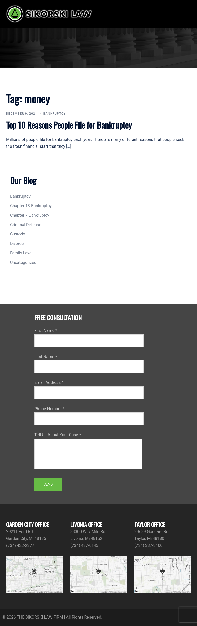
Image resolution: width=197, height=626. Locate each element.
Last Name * (89, 361)
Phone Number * (89, 413)
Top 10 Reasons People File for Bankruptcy (69, 125)
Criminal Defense (25, 224)
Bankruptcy (54, 114)
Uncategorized (23, 262)
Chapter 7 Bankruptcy (29, 215)
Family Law (20, 253)
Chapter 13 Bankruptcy (31, 205)
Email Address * (89, 387)
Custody (17, 234)
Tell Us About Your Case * (88, 451)
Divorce (17, 243)
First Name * (89, 335)
